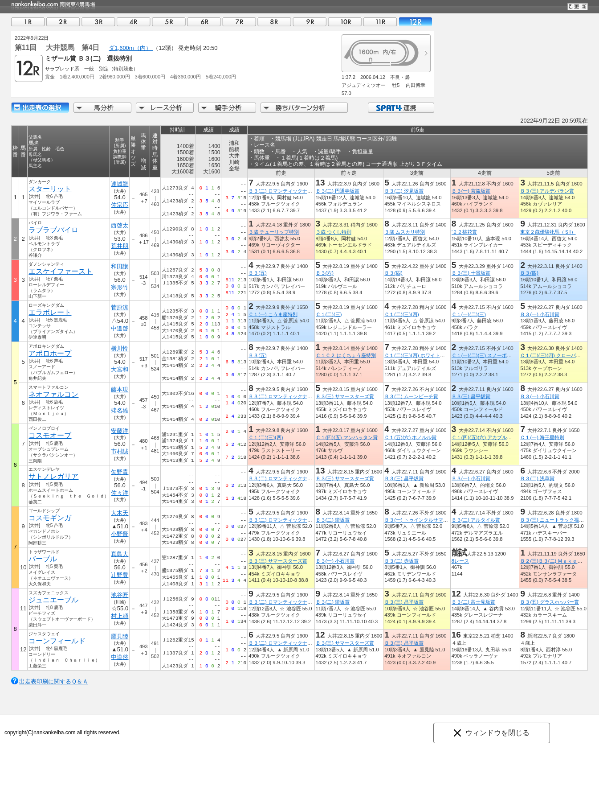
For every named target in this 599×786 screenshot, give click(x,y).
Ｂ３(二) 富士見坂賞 (474, 602)
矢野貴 (120, 472)
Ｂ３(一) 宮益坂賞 (471, 190)
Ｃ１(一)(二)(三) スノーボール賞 (487, 355)
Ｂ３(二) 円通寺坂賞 (338, 190)
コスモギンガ (50, 518)
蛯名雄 (120, 410)
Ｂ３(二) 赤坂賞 (401, 561)
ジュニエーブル (53, 600)
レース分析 (165, 108)
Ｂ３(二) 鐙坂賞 (333, 520)
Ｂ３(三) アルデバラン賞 (547, 190)
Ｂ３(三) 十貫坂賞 (471, 273)
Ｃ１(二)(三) (329, 314)
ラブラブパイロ (53, 230)
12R (415, 21)
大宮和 (120, 369)
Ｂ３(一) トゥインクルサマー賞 (418, 520)
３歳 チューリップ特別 (274, 232)
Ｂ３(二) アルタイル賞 (476, 520)
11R (380, 21)
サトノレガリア (53, 476)
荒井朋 (120, 246)
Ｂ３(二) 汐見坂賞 (404, 190)
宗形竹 (120, 287)
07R (239, 21)
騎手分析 (227, 108)
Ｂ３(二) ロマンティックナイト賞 (285, 190)
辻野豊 (120, 575)
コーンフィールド (57, 641)
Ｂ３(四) (393, 273)
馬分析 (102, 108)
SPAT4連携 (400, 108)
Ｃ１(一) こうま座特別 (273, 314)
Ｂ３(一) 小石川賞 (539, 314)
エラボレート (50, 312)
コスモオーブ (50, 435)
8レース (460, 561)
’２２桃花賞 (464, 232)
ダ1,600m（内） (131, 48)
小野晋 (120, 534)
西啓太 (120, 225)
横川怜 (120, 348)
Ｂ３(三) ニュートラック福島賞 (554, 520)
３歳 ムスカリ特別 (404, 232)
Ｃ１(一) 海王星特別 (542, 437)
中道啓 (120, 328)
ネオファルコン (53, 394)
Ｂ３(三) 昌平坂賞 (471, 396)
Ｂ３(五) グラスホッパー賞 (549, 602)
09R (309, 21)
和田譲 (120, 266)
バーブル (43, 559)
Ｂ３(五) (257, 273)
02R (63, 21)
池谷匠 (120, 595)
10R (345, 21)
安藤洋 (120, 431)
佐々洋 (120, 493)
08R (274, 21)
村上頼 (120, 616)
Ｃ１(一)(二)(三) (469, 314)
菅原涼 (120, 307)
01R (28, 21)
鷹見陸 (120, 636)
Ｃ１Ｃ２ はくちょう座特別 (346, 355)
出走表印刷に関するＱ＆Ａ (53, 681)
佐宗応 (120, 205)
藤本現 (120, 389)
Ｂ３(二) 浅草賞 (537, 478)
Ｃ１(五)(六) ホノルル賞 (410, 437)
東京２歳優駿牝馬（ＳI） (547, 232)
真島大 (120, 554)
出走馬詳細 (40, 108)
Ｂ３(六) (325, 273)
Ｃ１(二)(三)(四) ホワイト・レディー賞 (426, 355)
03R (98, 21)
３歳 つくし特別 (333, 232)
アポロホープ (50, 353)
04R (134, 21)
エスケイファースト (61, 271)
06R (204, 21)
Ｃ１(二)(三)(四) (401, 314)
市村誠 (120, 451)
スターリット (50, 189)
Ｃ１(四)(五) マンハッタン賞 (347, 437)
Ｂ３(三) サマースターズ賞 (345, 396)
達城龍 (120, 184)
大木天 (120, 513)
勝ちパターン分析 (304, 108)
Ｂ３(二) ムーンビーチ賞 (411, 396)
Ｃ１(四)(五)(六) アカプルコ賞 (484, 437)
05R (169, 21)
